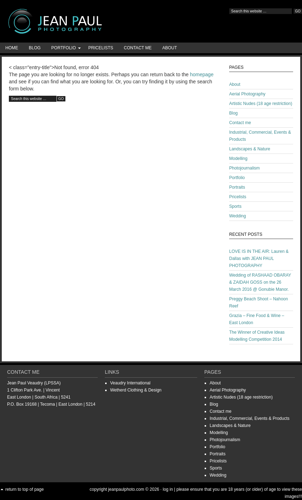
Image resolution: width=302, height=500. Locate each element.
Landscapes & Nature (249, 148)
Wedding (237, 215)
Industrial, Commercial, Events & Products (250, 418)
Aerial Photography (247, 93)
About (169, 47)
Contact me (138, 47)
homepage (202, 74)
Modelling (238, 158)
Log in (168, 489)
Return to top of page (24, 489)
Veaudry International (130, 382)
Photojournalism (244, 168)
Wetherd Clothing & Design (136, 390)
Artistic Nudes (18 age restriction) (260, 103)
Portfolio (63, 49)
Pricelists (100, 47)
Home (11, 47)
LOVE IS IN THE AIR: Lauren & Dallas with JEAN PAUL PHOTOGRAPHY (258, 258)
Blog (35, 47)
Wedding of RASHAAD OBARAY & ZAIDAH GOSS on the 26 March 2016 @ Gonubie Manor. (260, 282)
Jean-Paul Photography (71, 21)
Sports (235, 206)
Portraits (237, 187)
